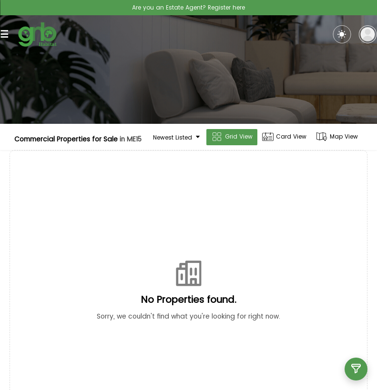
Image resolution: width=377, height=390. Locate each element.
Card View (284, 137)
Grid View (232, 137)
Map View (337, 137)
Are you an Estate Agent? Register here (188, 7)
